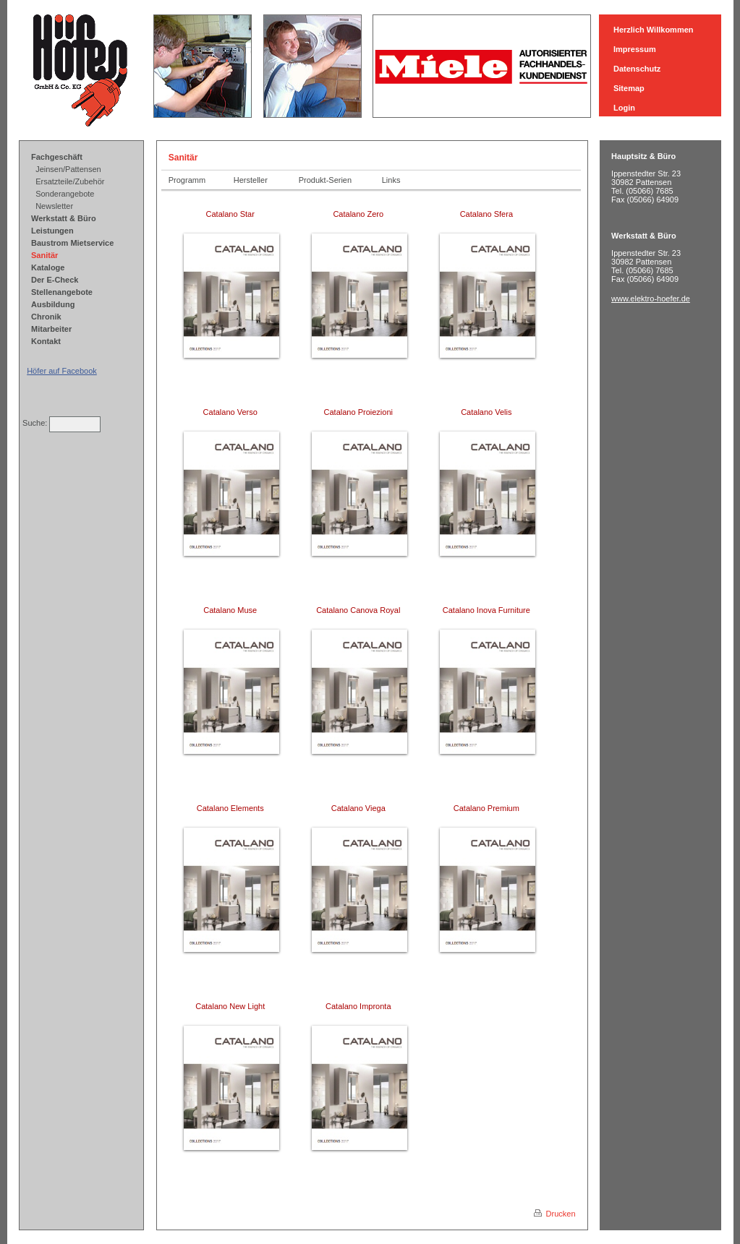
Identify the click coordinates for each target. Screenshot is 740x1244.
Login (624, 107)
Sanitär (44, 255)
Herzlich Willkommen (653, 29)
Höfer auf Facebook (62, 370)
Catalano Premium (488, 808)
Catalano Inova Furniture (487, 610)
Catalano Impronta (360, 1006)
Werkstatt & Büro (63, 218)
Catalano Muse (231, 610)
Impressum (634, 49)
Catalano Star (231, 214)
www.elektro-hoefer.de (650, 298)
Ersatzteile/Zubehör (69, 181)
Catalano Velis (487, 412)
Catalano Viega (359, 808)
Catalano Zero (359, 214)
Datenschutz (636, 68)
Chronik (46, 316)
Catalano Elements (231, 808)
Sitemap (629, 88)
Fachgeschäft (56, 157)
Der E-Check (54, 279)
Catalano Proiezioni (359, 412)
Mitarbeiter (51, 329)
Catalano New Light (231, 1006)
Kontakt (46, 341)
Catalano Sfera (487, 214)
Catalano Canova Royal (359, 610)
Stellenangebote (62, 292)
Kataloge (47, 267)
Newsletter (54, 206)
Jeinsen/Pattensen (68, 169)
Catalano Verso (231, 412)
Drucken (555, 1213)
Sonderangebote (64, 193)
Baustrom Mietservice (72, 243)
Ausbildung (53, 304)
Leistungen (52, 230)
